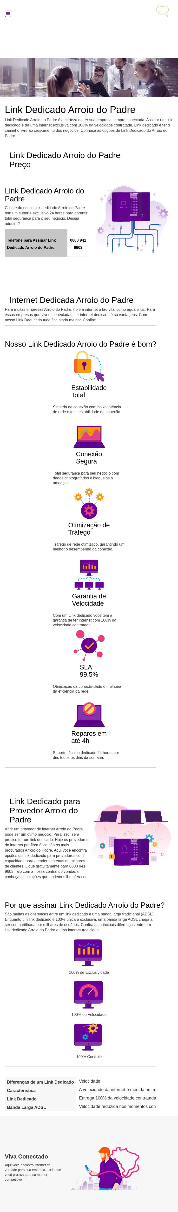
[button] (8, 14)
